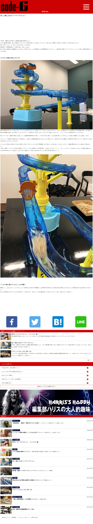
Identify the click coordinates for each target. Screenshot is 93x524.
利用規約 (14, 517)
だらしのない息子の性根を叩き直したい (12, 371)
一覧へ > (89, 360)
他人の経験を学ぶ (7, 383)
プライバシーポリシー (23, 517)
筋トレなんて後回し (7, 375)
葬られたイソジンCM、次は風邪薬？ (12, 379)
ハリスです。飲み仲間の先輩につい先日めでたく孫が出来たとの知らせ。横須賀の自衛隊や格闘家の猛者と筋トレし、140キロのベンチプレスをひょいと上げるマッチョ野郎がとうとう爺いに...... (51, 353)
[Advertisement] (12, 28)
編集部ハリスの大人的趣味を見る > (46, 386)
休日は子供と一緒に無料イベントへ (11, 367)
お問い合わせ (34, 517)
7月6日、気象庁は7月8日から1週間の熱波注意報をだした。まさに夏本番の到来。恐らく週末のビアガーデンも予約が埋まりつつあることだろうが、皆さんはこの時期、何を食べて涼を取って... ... (51, 345)
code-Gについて (6, 517)
